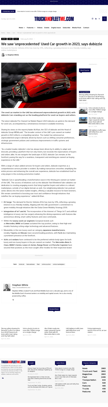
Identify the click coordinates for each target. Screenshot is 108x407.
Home (3, 33)
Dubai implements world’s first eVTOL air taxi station (97, 330)
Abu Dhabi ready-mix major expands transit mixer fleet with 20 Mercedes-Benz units (96, 121)
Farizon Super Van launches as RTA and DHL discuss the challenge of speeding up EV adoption (40, 369)
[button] (104, 18)
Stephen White (13, 55)
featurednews (31, 264)
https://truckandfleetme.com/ (21, 287)
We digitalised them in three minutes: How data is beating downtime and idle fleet (39, 378)
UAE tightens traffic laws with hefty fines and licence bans (97, 132)
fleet (38, 264)
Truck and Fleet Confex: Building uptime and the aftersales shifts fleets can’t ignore (40, 386)
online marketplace (58, 264)
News (8, 33)
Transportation (84, 92)
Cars (13, 33)
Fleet (16, 39)
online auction (46, 264)
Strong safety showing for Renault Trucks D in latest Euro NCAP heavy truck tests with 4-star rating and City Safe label (92, 97)
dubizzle (21, 264)
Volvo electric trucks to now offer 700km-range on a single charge (37, 11)
